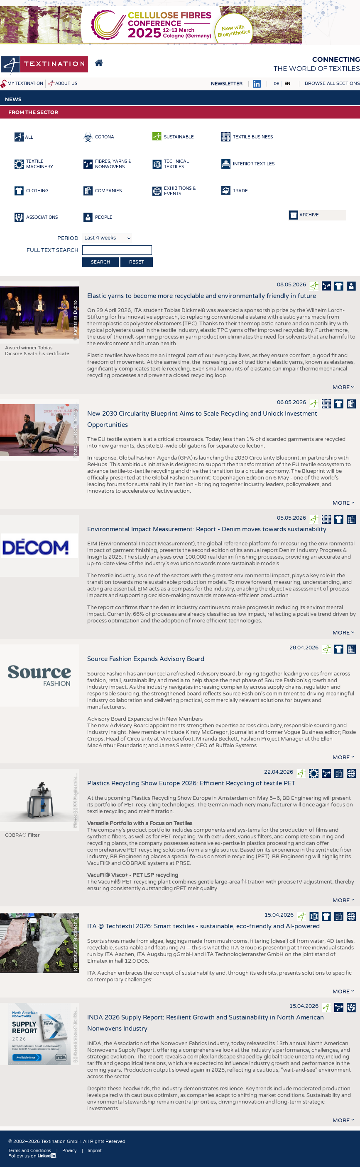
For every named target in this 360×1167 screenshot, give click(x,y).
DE (276, 83)
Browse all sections (332, 83)
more (341, 387)
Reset (136, 262)
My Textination (25, 83)
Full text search (52, 250)
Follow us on (32, 1156)
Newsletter (226, 84)
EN (287, 83)
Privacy (69, 1150)
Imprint (95, 1150)
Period (67, 238)
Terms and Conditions (29, 1150)
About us (66, 83)
